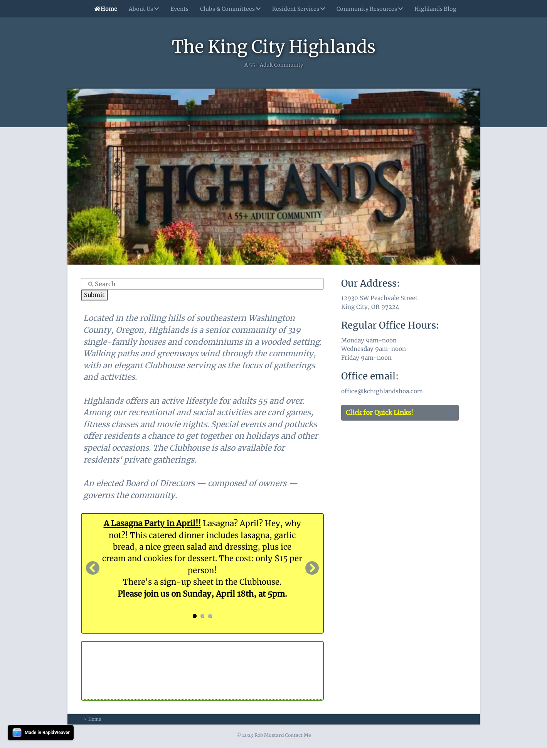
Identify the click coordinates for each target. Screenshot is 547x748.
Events (179, 8)
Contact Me (298, 735)
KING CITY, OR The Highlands (202, 670)
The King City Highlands (273, 46)
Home (104, 8)
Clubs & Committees (230, 8)
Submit (94, 295)
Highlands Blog (435, 8)
